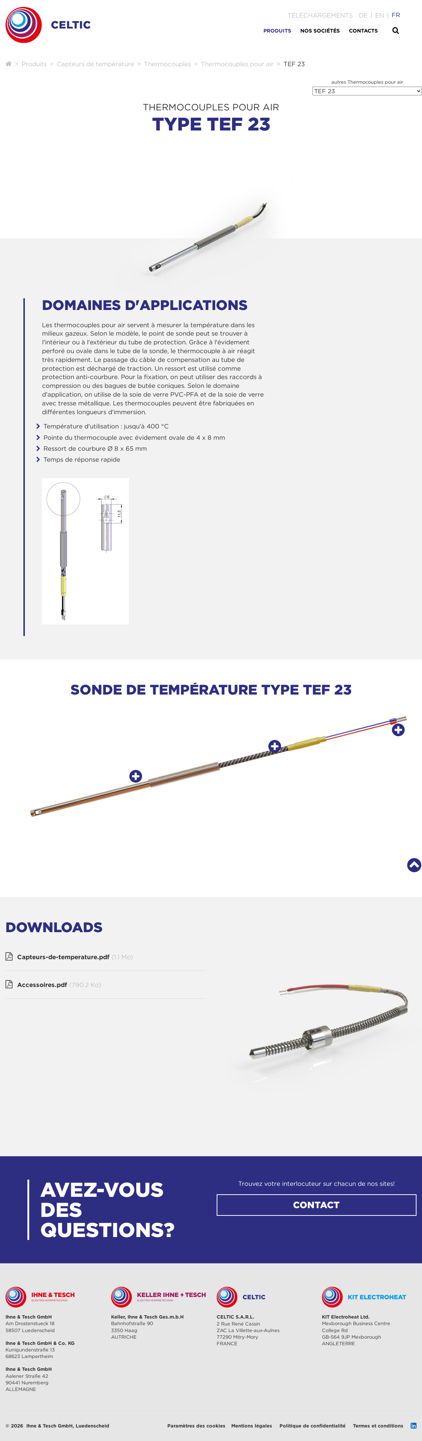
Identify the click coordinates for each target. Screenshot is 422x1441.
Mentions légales (251, 1425)
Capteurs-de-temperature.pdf (75, 957)
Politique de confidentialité (313, 1425)
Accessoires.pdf (59, 985)
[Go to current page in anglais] (379, 15)
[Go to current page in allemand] (363, 15)
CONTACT (316, 1204)
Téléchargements (320, 15)
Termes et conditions (378, 1425)
